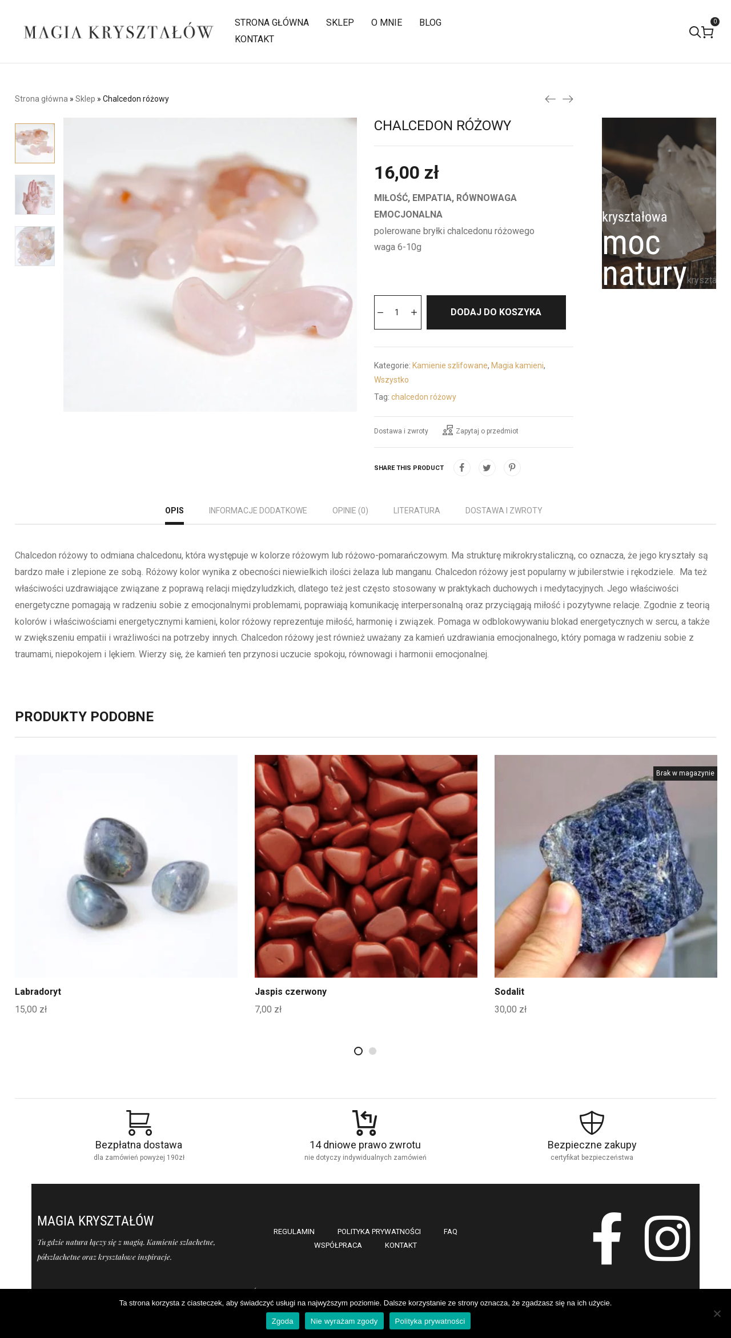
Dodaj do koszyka (445, 346)
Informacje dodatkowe (258, 544)
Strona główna (41, 98)
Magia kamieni (517, 399)
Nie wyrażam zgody (344, 1321)
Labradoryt (38, 1025)
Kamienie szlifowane (450, 399)
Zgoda (283, 1321)
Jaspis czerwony (291, 1025)
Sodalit (509, 1025)
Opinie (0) (350, 544)
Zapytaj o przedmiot (481, 464)
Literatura (416, 544)
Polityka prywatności (430, 1321)
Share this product (409, 502)
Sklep (85, 98)
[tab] (174, 546)
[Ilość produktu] (397, 312)
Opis (174, 544)
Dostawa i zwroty (401, 465)
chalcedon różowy (423, 431)
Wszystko (391, 414)
